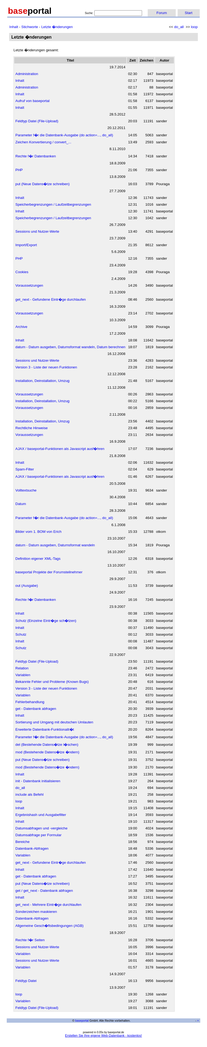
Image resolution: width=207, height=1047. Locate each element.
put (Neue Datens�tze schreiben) (42, 184)
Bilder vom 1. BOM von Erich (38, 532)
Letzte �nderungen (57, 27)
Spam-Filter (24, 469)
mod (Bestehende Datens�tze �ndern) (47, 752)
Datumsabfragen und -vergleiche (41, 828)
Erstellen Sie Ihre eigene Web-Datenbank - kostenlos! (103, 1036)
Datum (20, 504)
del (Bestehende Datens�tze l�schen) (46, 745)
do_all (179, 27)
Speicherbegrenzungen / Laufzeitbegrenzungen (53, 204)
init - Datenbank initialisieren (37, 781)
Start (188, 13)
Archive (21, 327)
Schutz (20, 634)
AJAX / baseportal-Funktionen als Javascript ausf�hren (59, 449)
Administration (26, 74)
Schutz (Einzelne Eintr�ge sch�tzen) (45, 621)
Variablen (22, 675)
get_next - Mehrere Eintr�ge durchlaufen (48, 905)
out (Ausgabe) (26, 586)
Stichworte (29, 27)
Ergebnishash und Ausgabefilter (40, 815)
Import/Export (26, 245)
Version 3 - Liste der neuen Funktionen (46, 367)
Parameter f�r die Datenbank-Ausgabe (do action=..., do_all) (64, 135)
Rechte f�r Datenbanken (35, 156)
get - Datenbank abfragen (35, 709)
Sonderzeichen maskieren (36, 912)
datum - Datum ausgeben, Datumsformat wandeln (55, 545)
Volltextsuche (26, 490)
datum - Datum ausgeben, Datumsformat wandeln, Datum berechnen (70, 347)
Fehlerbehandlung (29, 702)
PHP (19, 170)
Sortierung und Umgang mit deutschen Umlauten (54, 722)
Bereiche (22, 842)
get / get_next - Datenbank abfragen (44, 891)
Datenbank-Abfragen (32, 848)
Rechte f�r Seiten (30, 940)
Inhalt (13, 27)
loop (194, 27)
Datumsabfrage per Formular (38, 835)
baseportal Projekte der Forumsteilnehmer (48, 572)
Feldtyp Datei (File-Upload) (36, 121)
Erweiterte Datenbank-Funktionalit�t (44, 729)
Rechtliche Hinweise (31, 428)
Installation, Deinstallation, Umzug (42, 381)
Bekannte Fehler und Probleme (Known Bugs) (52, 682)
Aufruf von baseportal (32, 101)
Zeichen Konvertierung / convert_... (43, 142)
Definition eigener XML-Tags (37, 559)
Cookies (21, 272)
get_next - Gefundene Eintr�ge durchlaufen (50, 299)
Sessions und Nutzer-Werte (37, 231)
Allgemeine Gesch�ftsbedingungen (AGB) (49, 926)
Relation (22, 668)
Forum (162, 13)
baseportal (82, 1020)
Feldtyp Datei (26, 981)
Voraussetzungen (29, 285)
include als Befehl (29, 794)
